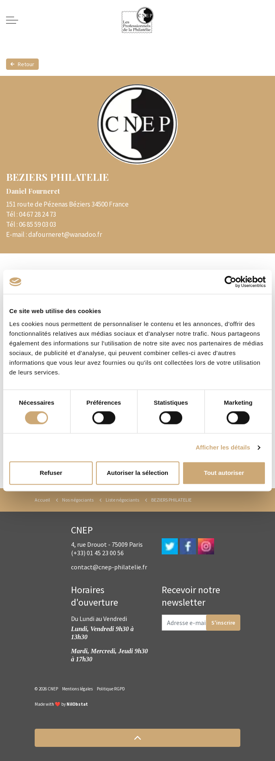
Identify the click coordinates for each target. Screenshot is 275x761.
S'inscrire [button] (223, 622)
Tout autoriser (224, 473)
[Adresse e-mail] (201, 623)
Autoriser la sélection (138, 473)
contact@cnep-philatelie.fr (109, 567)
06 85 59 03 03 (37, 224)
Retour (22, 64)
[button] (137, 738)
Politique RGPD (111, 689)
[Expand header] (12, 20)
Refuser (51, 473)
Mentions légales (77, 689)
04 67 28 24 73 (37, 214)
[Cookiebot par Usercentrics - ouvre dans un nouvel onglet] (230, 282)
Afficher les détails (223, 447)
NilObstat (77, 704)
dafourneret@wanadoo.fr (65, 234)
